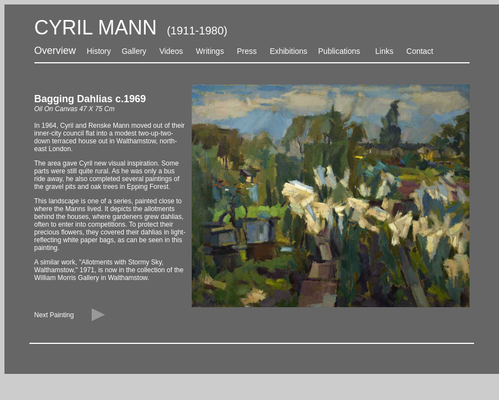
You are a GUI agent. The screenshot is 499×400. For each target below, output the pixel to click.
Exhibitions (288, 51)
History (99, 51)
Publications (339, 51)
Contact (419, 51)
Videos (171, 51)
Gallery (132, 51)
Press (247, 51)
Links (384, 51)
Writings (210, 51)
